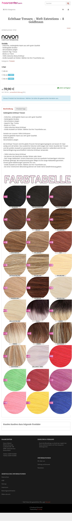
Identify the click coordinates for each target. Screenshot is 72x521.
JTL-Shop (39, 509)
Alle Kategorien (9, 9)
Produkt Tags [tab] (20, 109)
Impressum (5, 487)
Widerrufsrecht (6, 494)
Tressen (12, 61)
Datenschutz (5, 477)
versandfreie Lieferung (16, 92)
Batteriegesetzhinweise (8, 491)
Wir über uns (41, 461)
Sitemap (4, 484)
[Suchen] (55, 3)
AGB (3, 480)
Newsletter (41, 468)
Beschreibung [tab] (8, 109)
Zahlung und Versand (44, 464)
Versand (47, 502)
